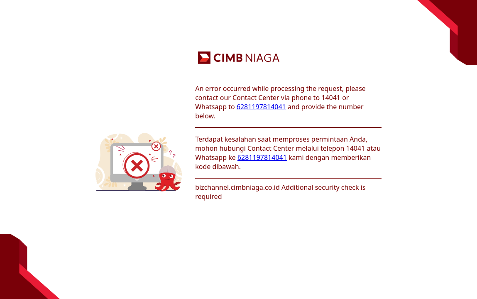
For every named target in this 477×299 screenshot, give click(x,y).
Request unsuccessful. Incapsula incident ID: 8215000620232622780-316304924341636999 (238, 149)
